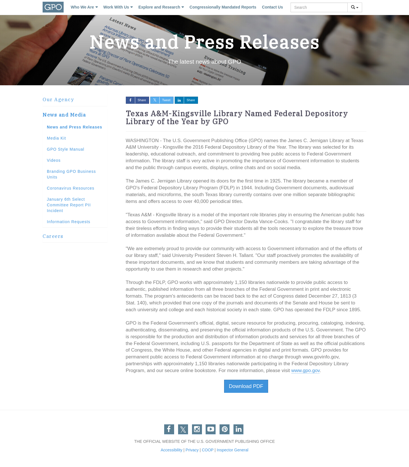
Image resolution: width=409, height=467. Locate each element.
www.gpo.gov (305, 370)
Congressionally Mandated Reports (222, 7)
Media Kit (56, 138)
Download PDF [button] (246, 386)
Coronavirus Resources (70, 188)
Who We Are (82, 7)
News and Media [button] (64, 115)
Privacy (192, 450)
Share (136, 100)
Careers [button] (53, 236)
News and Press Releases (74, 127)
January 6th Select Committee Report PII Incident (69, 205)
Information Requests (68, 221)
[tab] (75, 100)
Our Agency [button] (58, 99)
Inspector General (232, 450)
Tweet (160, 100)
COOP (208, 450)
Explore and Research (159, 7)
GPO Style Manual (65, 149)
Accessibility (171, 450)
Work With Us (116, 7)
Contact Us (272, 7)
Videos (54, 160)
